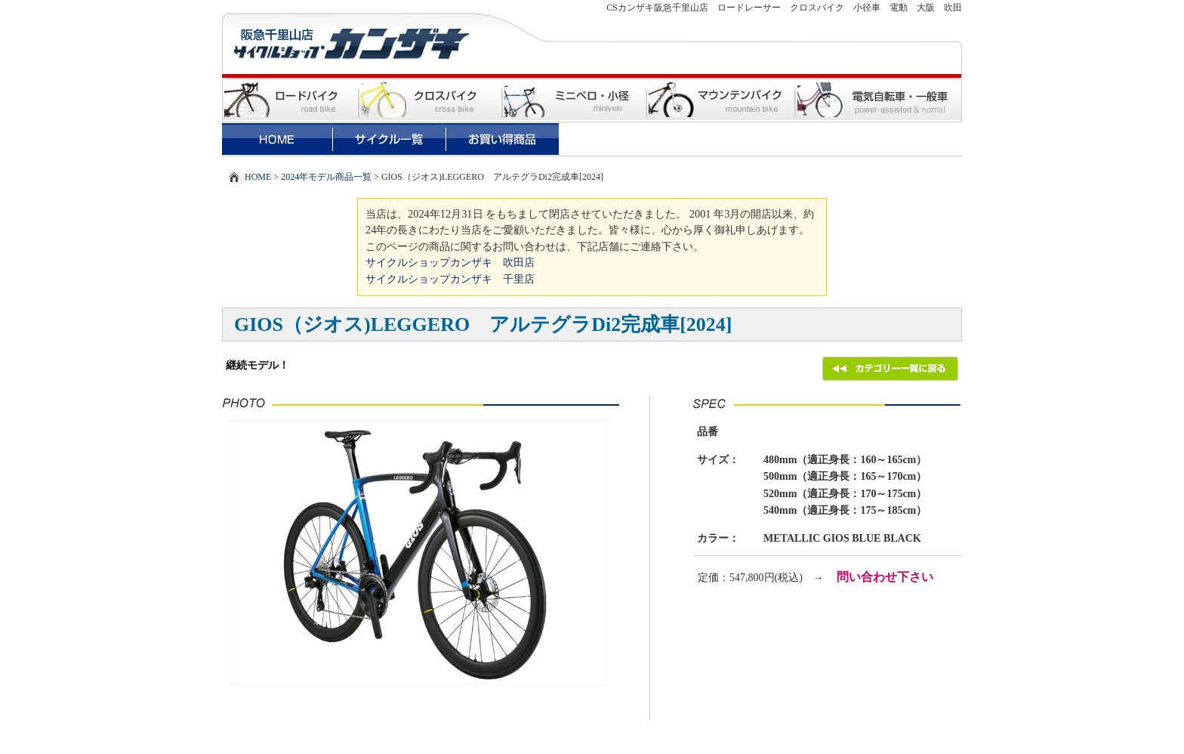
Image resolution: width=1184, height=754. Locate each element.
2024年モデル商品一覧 (326, 177)
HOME (258, 177)
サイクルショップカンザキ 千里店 (450, 279)
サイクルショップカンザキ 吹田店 (450, 262)
